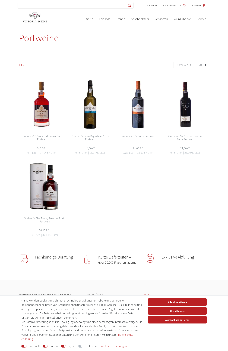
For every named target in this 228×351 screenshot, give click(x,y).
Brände (120, 19)
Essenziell (34, 346)
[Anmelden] (152, 5)
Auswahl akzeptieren (177, 319)
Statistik (53, 346)
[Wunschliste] (183, 5)
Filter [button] (22, 65)
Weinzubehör (182, 19)
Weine (89, 19)
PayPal (71, 346)
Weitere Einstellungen (114, 346)
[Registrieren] (169, 5)
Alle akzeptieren (177, 302)
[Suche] (128, 5)
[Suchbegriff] (71, 5)
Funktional (91, 346)
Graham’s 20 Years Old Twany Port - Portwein (42, 138)
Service (201, 19)
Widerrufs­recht (95, 294)
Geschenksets (140, 19)
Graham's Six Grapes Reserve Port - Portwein (185, 138)
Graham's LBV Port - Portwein (137, 136)
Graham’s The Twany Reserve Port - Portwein (44, 220)
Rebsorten (161, 19)
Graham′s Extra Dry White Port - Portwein (90, 138)
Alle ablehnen (177, 311)
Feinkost (104, 19)
